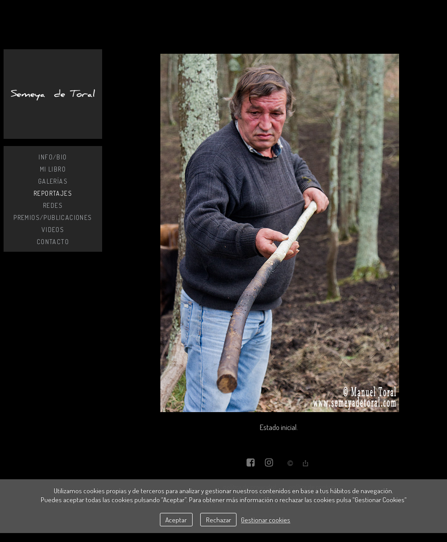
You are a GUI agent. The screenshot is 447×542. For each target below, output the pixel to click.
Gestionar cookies (265, 519)
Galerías (53, 181)
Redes (53, 205)
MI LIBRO (53, 169)
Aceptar (176, 519)
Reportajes (53, 193)
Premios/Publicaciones (52, 217)
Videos (53, 229)
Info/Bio (53, 157)
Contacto (53, 241)
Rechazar (218, 519)
